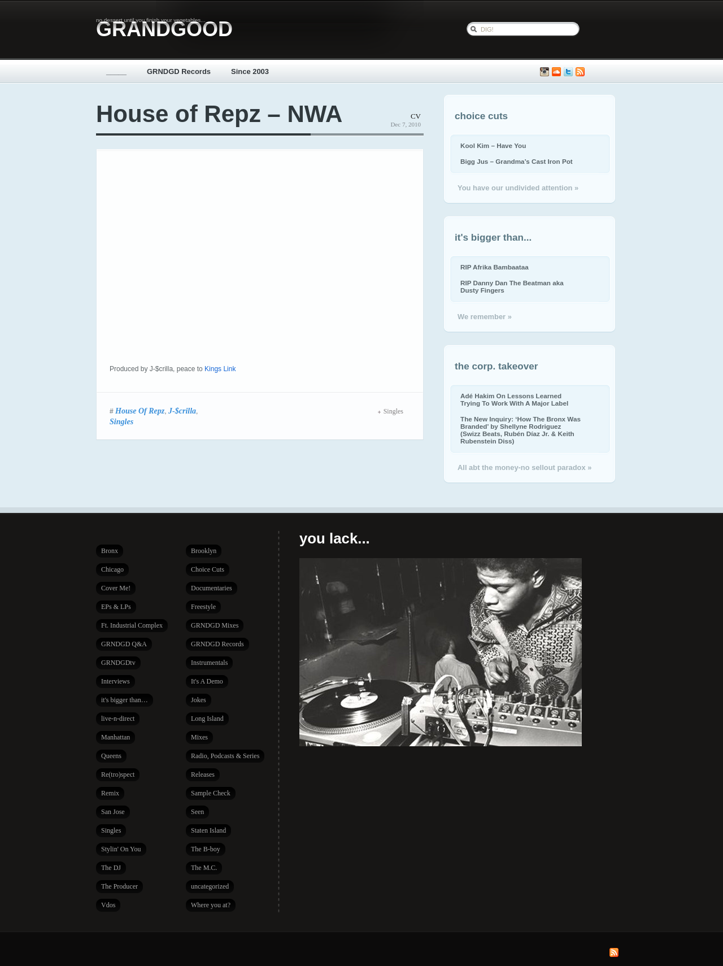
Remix (110, 793)
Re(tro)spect (117, 774)
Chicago (112, 569)
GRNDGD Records (179, 71)
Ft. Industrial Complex (132, 625)
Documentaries (211, 588)
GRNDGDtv (118, 663)
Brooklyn (203, 551)
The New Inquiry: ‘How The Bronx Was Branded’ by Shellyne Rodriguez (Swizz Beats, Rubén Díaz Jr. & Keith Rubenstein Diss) (520, 430)
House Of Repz (139, 410)
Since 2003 (250, 71)
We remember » (485, 316)
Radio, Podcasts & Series (225, 756)
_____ (116, 71)
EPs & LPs (116, 607)
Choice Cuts (207, 569)
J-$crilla (182, 410)
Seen (197, 812)
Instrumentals (209, 663)
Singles (121, 421)
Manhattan (115, 737)
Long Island (207, 719)
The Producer (119, 886)
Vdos (108, 905)
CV (416, 116)
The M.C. (204, 868)
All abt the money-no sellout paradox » (524, 467)
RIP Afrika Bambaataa (494, 267)
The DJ (111, 868)
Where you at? (210, 905)
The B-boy (205, 849)
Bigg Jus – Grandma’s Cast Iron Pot (516, 161)
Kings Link (220, 369)
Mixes (199, 737)
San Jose (113, 812)
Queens (111, 756)
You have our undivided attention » (518, 188)
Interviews (115, 681)
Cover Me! (115, 588)
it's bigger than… (124, 700)
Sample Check (210, 793)
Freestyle (203, 607)
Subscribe (580, 72)
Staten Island (208, 830)
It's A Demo (207, 681)
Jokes (198, 700)
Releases (203, 774)
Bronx (109, 551)
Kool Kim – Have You (493, 145)
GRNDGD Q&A (124, 644)
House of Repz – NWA (219, 114)
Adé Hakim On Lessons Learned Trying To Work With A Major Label (514, 399)
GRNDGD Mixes (214, 625)
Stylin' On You (121, 849)
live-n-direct (117, 719)
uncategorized (210, 886)
